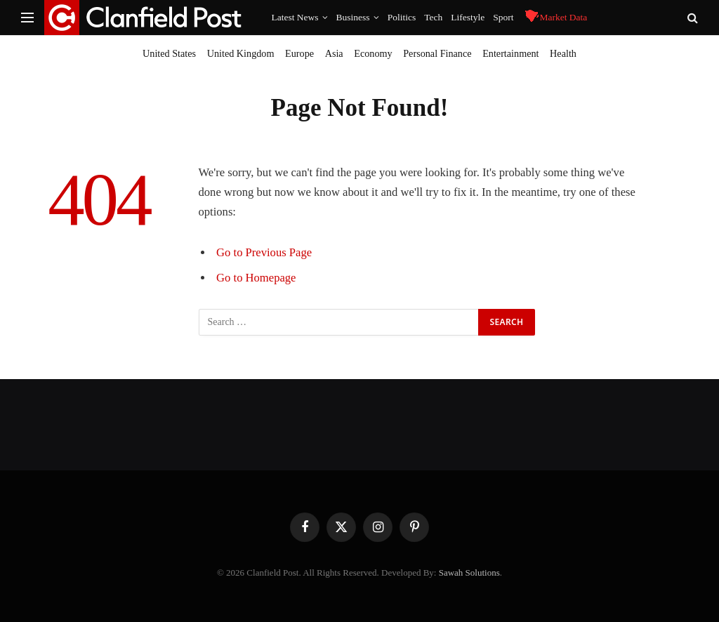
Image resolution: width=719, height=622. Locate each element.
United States (169, 53)
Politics (402, 17)
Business (353, 17)
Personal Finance (437, 53)
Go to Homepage (256, 277)
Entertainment (510, 53)
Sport (503, 17)
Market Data (554, 18)
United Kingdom (241, 53)
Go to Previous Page (264, 252)
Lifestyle (467, 17)
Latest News (295, 17)
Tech (433, 17)
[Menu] (27, 18)
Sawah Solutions (469, 572)
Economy (373, 53)
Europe (299, 53)
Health (563, 53)
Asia (334, 53)
